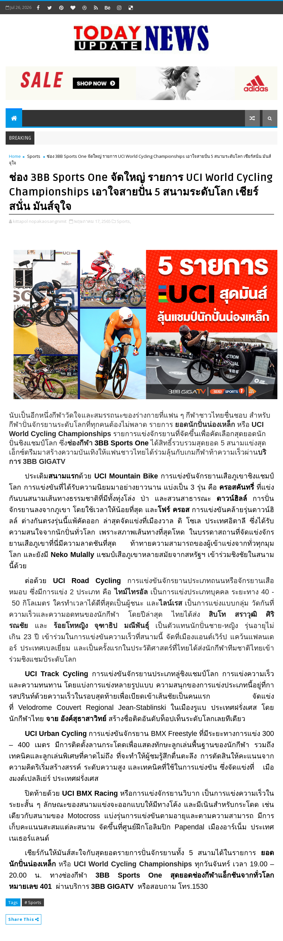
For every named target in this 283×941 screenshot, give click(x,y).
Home (15, 156)
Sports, (124, 221)
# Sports (32, 902)
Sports (33, 156)
